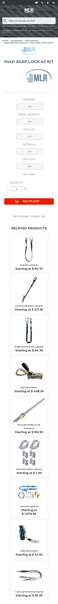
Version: (29, 99)
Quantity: (17, 182)
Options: (29, 174)
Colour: (29, 129)
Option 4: (29, 144)
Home (5, 40)
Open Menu (3, 2)
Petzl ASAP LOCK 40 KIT (41, 43)
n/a (30, 106)
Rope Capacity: (29, 114)
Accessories (16, 40)
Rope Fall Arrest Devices (15, 43)
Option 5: (29, 159)
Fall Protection (32, 40)
